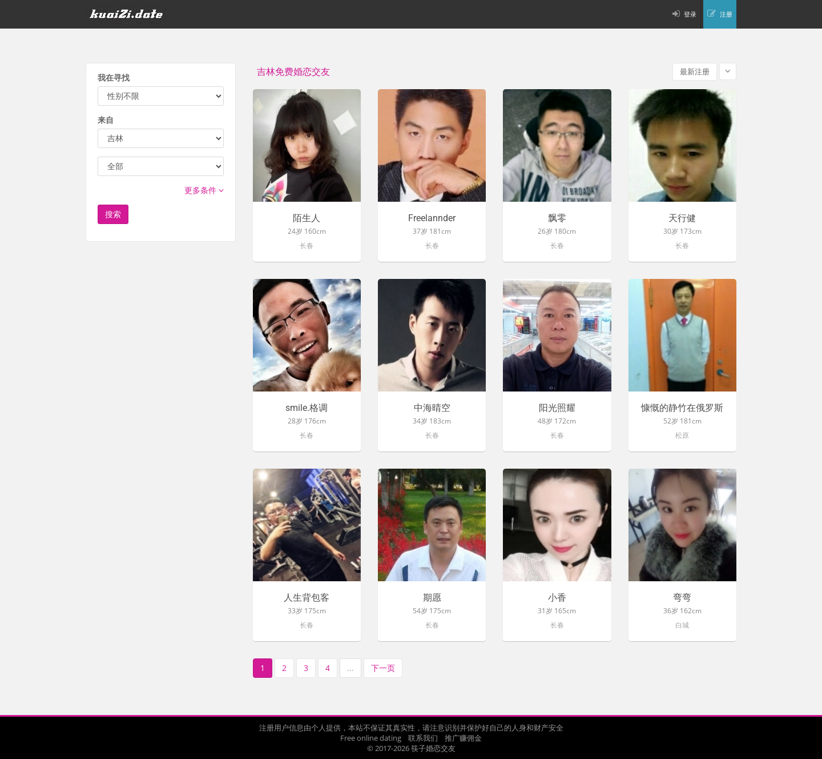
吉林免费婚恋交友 (293, 71)
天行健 (682, 218)
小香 (557, 598)
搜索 (113, 214)
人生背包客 (306, 598)
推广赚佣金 (463, 738)
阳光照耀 (557, 408)
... (350, 667)
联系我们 (423, 738)
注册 (726, 14)
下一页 (383, 667)
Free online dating (370, 738)
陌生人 (306, 218)
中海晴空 (432, 408)
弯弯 (682, 598)
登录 (690, 14)
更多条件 (204, 190)
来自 (106, 119)
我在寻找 (114, 77)
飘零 (557, 218)
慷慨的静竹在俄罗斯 (682, 408)
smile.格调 (306, 408)
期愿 (432, 598)
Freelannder (432, 218)
